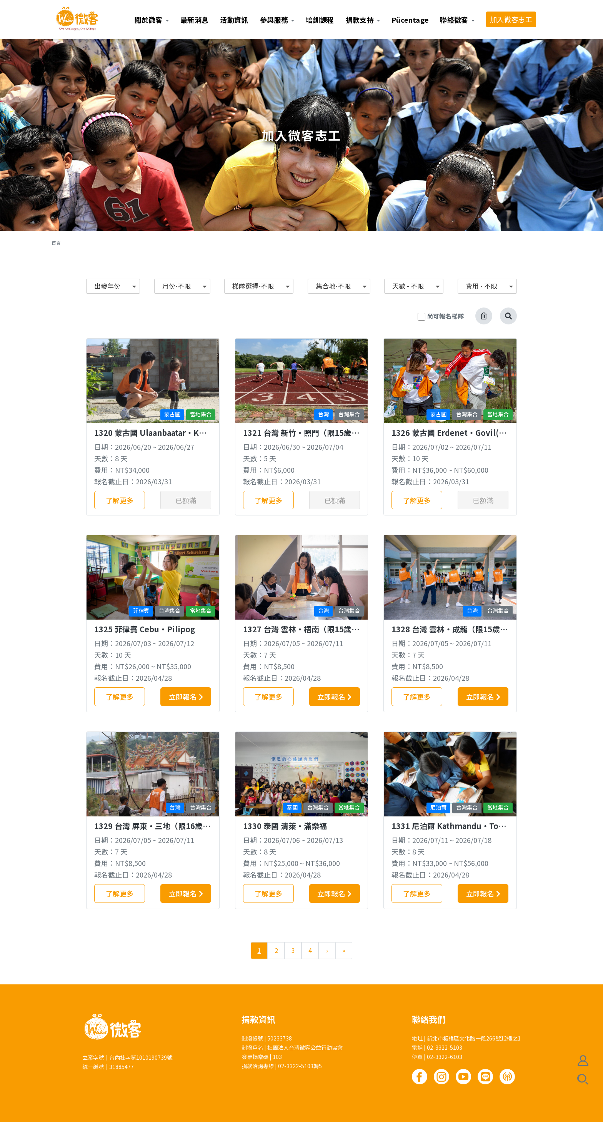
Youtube (463, 1076)
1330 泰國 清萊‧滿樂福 (285, 825)
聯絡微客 (454, 20)
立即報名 (183, 696)
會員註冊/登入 (583, 1060)
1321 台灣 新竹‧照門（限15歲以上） (301, 437)
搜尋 (583, 1079)
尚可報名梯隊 (445, 316)
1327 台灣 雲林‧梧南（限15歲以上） (301, 634)
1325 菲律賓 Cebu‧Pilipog (144, 629)
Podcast (507, 1076)
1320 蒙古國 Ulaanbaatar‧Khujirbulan (151, 437)
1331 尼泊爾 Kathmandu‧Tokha (449, 830)
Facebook (419, 1076)
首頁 (56, 242)
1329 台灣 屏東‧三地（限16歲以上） (152, 830)
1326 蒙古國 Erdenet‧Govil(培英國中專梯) (448, 437)
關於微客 (148, 20)
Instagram (441, 1076)
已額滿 (185, 500)
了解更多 (119, 500)
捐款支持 (360, 20)
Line (485, 1076)
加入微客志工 (511, 19)
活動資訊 (234, 20)
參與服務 (274, 20)
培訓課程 (320, 20)
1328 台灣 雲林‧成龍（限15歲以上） (449, 634)
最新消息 (194, 20)
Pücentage (409, 20)
